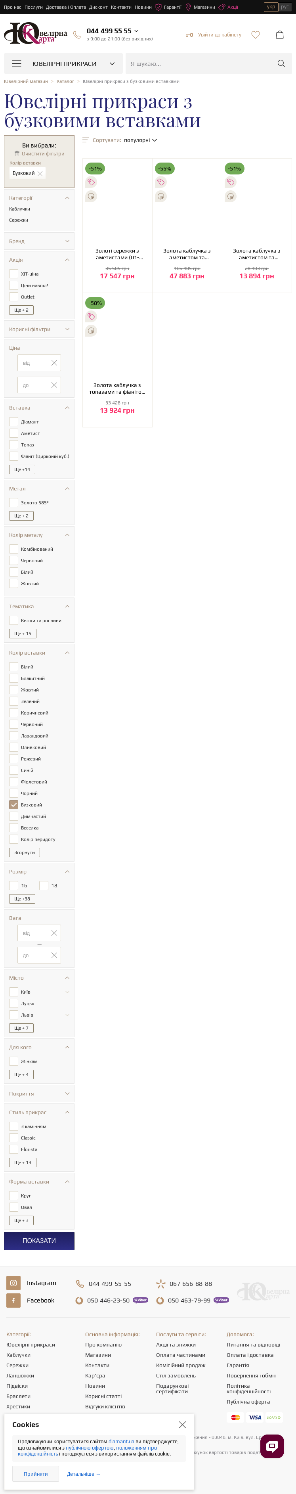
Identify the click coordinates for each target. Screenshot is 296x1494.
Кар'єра (95, 1375)
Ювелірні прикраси (30, 1344)
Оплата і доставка (250, 1355)
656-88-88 (191, 1284)
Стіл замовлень (176, 1375)
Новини (143, 7)
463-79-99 (189, 1300)
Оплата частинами (180, 1355)
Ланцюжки (20, 1375)
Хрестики (18, 1406)
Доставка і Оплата (66, 7)
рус (285, 7)
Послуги (34, 7)
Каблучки (18, 1355)
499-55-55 (110, 1284)
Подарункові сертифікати (172, 1388)
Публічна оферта (248, 1401)
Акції (228, 7)
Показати (39, 1240)
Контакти (121, 7)
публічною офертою (90, 1448)
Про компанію (103, 1344)
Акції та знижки (176, 1344)
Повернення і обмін (252, 1375)
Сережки (17, 1365)
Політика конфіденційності (249, 1388)
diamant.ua (122, 1441)
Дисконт (98, 7)
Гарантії (168, 7)
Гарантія (238, 1365)
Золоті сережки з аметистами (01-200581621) (117, 254)
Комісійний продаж (181, 1365)
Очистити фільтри (43, 153)
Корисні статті (103, 1396)
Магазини (200, 7)
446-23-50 (108, 1300)
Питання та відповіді (253, 1344)
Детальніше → (84, 1474)
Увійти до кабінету (213, 34)
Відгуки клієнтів (105, 1406)
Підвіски (17, 1386)
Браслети (18, 1396)
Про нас (12, 7)
